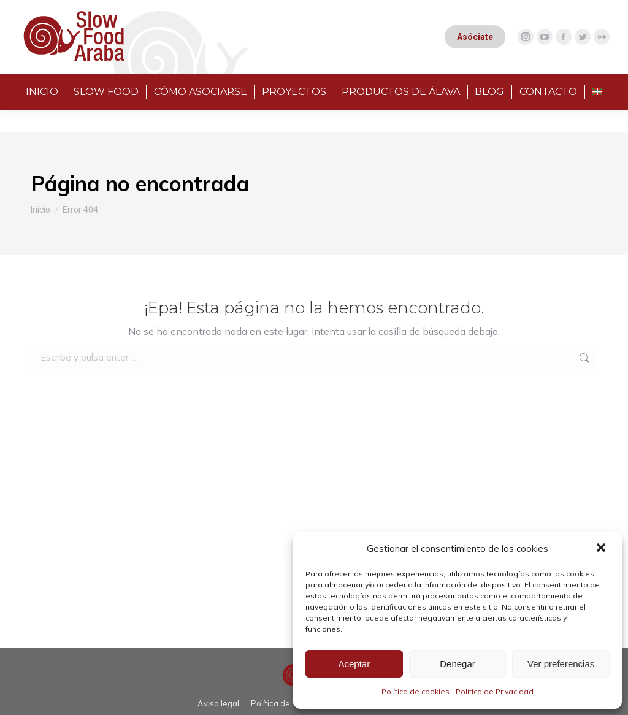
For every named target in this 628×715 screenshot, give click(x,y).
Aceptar (354, 664)
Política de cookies (415, 691)
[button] (602, 548)
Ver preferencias (560, 664)
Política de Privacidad (495, 691)
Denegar (457, 664)
